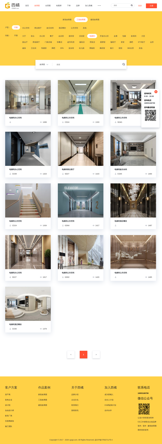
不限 (16, 27)
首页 (27, 6)
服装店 (82, 42)
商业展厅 (38, 28)
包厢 (124, 36)
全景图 (48, 6)
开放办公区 (104, 36)
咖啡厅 (113, 42)
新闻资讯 (74, 410)
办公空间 (25, 28)
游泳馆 (71, 48)
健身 (24, 48)
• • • (99, 6)
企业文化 (74, 400)
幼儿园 (81, 48)
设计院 (7, 405)
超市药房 (70, 42)
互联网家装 (9, 421)
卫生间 (33, 48)
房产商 (7, 394)
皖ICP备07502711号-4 (104, 440)
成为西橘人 (109, 394)
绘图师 (59, 6)
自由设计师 (9, 410)
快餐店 (59, 42)
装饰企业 (8, 400)
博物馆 (92, 48)
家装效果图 (67, 20)
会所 (152, 42)
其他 (84, 28)
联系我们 (74, 405)
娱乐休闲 (50, 28)
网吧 (53, 48)
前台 (32, 36)
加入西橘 (88, 6)
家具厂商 (8, 416)
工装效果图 (81, 20)
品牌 (78, 6)
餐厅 (51, 36)
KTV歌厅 (141, 42)
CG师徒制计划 (110, 405)
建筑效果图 (94, 20)
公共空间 (74, 28)
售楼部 (44, 48)
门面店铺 (48, 42)
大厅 (24, 36)
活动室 (81, 36)
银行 (112, 48)
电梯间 (92, 36)
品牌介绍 (74, 394)
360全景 (130, 48)
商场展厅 (36, 42)
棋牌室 (102, 42)
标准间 (133, 36)
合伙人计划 (109, 400)
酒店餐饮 (62, 28)
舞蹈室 (102, 48)
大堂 (143, 36)
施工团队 (8, 426)
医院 (120, 48)
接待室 (71, 36)
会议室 (61, 36)
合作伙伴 (108, 410)
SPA (62, 48)
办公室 (42, 36)
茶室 (122, 42)
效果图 (37, 6)
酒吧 (131, 42)
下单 (69, 6)
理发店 (92, 42)
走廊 (115, 36)
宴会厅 (25, 42)
